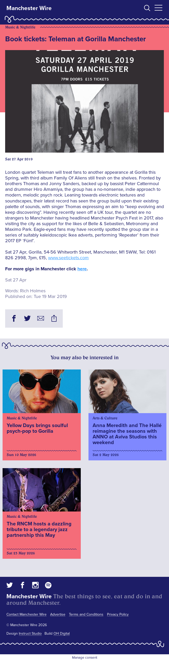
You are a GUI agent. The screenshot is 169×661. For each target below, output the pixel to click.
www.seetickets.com (68, 258)
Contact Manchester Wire (26, 614)
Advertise (57, 614)
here (82, 269)
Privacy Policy (118, 614)
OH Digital (62, 633)
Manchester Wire (29, 8)
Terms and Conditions (86, 614)
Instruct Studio (30, 633)
